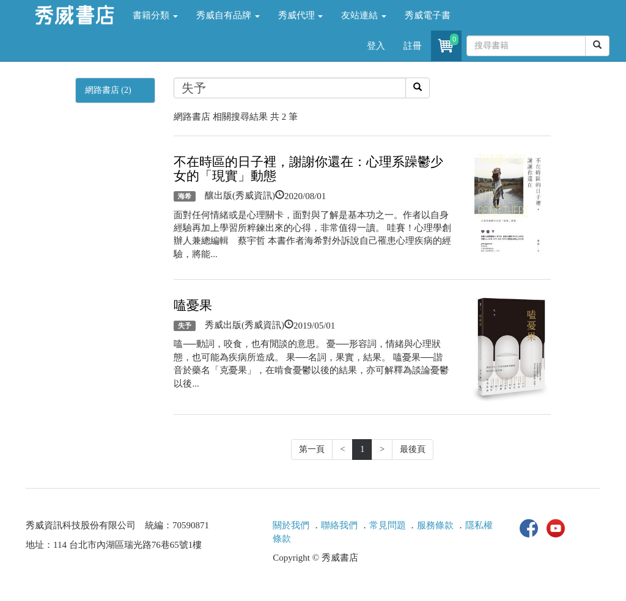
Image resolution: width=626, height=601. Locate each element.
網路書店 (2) (108, 90)
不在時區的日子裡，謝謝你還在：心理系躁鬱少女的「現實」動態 (308, 169)
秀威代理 (300, 15)
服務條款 (435, 525)
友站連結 (363, 15)
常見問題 (387, 525)
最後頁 (412, 449)
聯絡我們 (339, 525)
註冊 (412, 46)
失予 (184, 325)
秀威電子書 (428, 15)
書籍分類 (155, 15)
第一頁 (312, 449)
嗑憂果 (193, 305)
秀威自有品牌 (228, 15)
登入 (376, 46)
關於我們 (291, 525)
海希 (184, 196)
